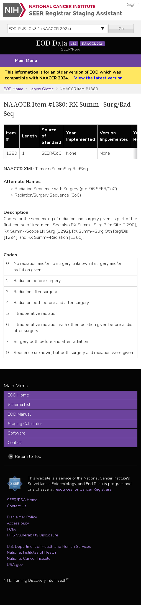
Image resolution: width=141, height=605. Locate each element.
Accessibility (18, 523)
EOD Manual (19, 414)
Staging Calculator (25, 423)
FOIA (11, 529)
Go (121, 28)
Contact (15, 442)
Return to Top (28, 456)
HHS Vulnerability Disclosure (32, 535)
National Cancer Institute (28, 558)
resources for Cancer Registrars (83, 489)
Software (16, 433)
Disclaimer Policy (22, 517)
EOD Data (70, 43)
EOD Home (13, 89)
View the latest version (98, 78)
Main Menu (26, 60)
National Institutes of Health (31, 552)
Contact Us (16, 506)
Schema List (19, 404)
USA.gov (15, 564)
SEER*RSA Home (22, 500)
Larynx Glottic (41, 89)
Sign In (133, 4)
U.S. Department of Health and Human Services (49, 546)
